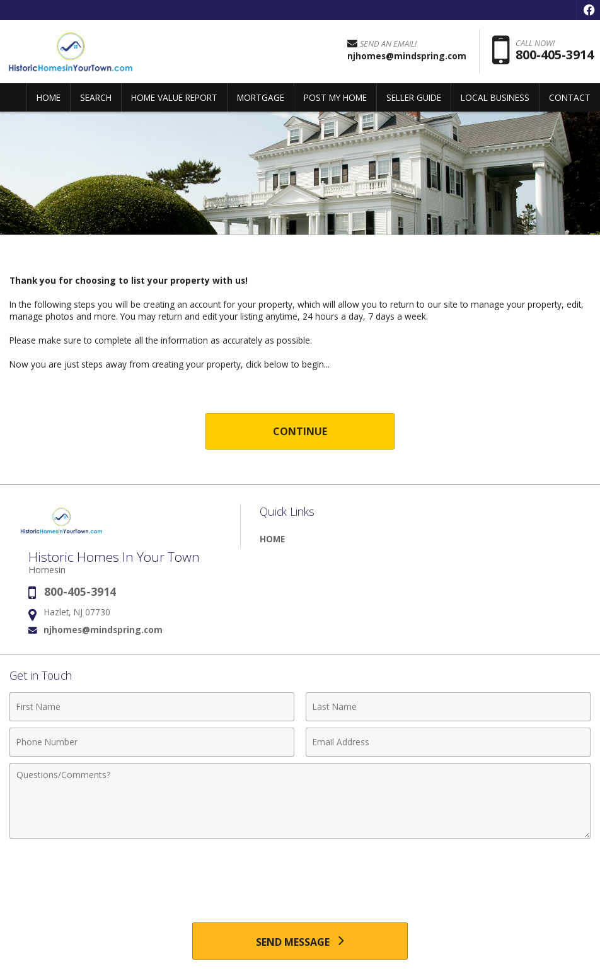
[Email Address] (448, 742)
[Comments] (300, 801)
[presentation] (300, 875)
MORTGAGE (260, 97)
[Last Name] (448, 706)
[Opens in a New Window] (588, 10)
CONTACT (570, 97)
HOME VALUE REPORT (174, 97)
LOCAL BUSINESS (495, 97)
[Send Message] (299, 941)
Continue (300, 431)
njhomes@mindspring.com (103, 630)
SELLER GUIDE (413, 97)
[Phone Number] (151, 742)
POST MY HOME (335, 97)
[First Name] (151, 706)
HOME (49, 97)
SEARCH (96, 97)
